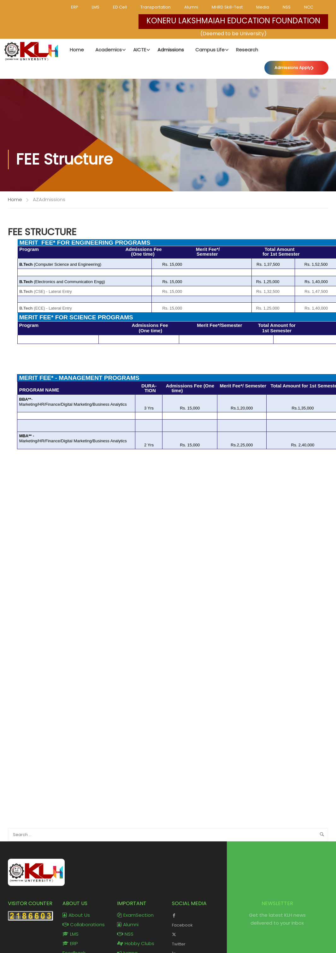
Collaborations (83, 908)
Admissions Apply (293, 67)
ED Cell (120, 7)
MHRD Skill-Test (227, 7)
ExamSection (135, 899)
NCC (308, 7)
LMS (95, 7)
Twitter (194, 922)
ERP (74, 7)
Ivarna (127, 936)
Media (262, 7)
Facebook (194, 903)
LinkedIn (194, 941)
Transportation (155, 7)
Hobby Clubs (135, 927)
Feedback (73, 936)
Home (15, 183)
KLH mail (129, 946)
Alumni (191, 7)
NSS (287, 7)
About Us (76, 899)
